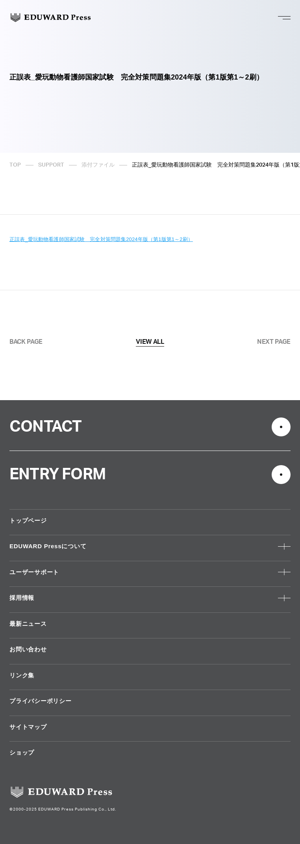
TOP (15, 165)
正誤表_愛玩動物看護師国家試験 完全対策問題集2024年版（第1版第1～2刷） (101, 239)
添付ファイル (98, 165)
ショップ (21, 752)
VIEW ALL (150, 342)
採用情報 (21, 597)
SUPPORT (51, 165)
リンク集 (21, 675)
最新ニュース (28, 623)
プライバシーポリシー (40, 700)
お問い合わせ (28, 649)
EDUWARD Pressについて (47, 546)
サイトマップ (28, 726)
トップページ (28, 520)
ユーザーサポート (34, 572)
